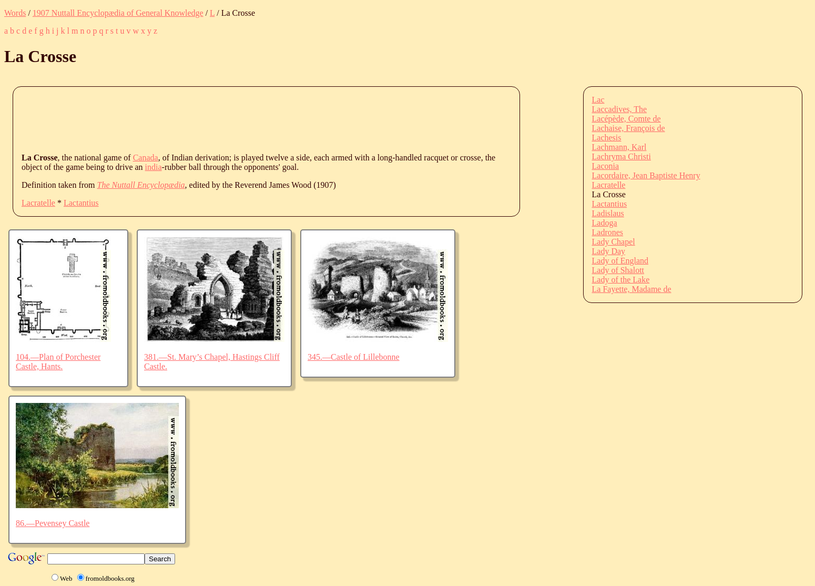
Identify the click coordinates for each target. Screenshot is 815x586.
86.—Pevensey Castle (52, 523)
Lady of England (620, 260)
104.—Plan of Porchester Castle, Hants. (58, 361)
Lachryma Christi (621, 156)
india (153, 167)
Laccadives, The (619, 109)
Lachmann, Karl (619, 147)
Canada (145, 157)
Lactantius (81, 202)
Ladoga (604, 222)
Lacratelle (38, 202)
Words (15, 12)
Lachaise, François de (628, 128)
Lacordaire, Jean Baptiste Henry (646, 175)
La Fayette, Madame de (631, 289)
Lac (598, 99)
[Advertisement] (213, 119)
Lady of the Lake (621, 279)
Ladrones (608, 232)
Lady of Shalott (618, 270)
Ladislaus (608, 213)
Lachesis (607, 137)
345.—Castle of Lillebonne (354, 356)
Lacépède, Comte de (626, 118)
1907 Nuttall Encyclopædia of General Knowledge (118, 12)
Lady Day (609, 251)
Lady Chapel (613, 241)
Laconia (605, 165)
